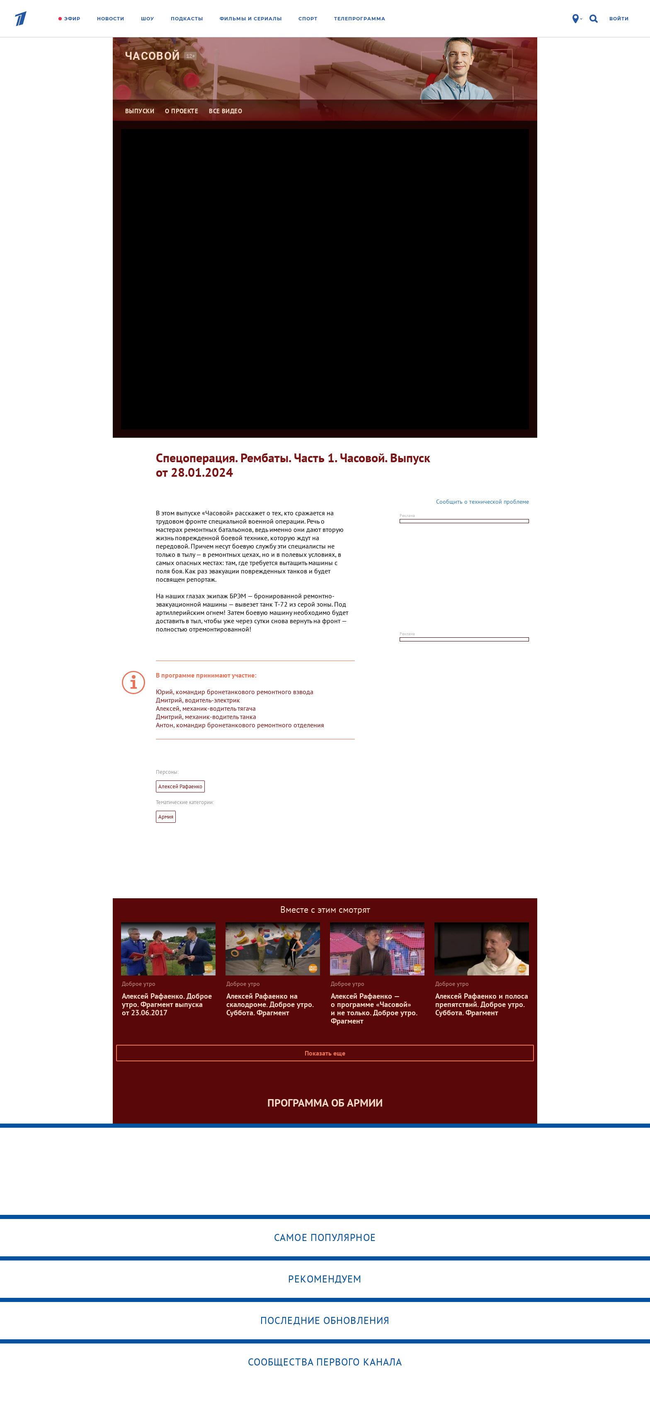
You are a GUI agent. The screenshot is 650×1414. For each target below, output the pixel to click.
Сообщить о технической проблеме (482, 501)
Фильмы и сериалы (251, 19)
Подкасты (187, 19)
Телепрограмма (360, 19)
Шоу (147, 19)
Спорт (308, 19)
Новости (110, 19)
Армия (165, 816)
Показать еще (325, 1053)
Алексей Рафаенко (180, 786)
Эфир (72, 19)
